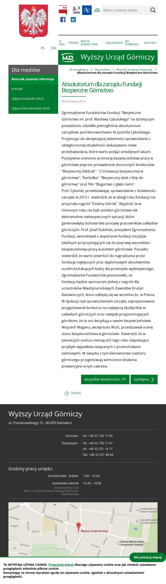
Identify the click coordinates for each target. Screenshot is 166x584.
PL (43, 48)
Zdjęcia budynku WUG (28, 98)
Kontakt (17, 89)
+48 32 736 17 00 (100, 436)
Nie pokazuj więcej (148, 557)
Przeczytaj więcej (61, 565)
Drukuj (76, 393)
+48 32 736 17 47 (100, 443)
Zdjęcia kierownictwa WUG (31, 108)
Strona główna (79, 70)
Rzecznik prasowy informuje (134, 70)
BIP (63, 10)
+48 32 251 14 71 (100, 449)
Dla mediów (102, 70)
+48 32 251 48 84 (101, 454)
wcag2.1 (76, 10)
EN (53, 48)
